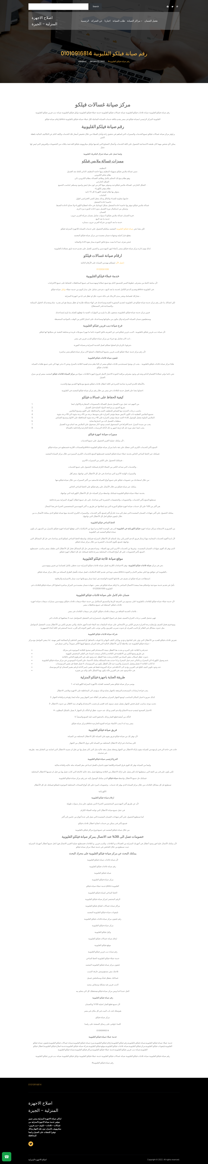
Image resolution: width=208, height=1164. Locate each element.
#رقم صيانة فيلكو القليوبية (119, 61)
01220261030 (103, 269)
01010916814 (34, 1084)
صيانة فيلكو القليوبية (124, 229)
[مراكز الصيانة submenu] (141, 21)
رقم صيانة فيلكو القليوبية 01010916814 (104, 53)
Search (96, 6)
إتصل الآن (120, 263)
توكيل (63, 289)
